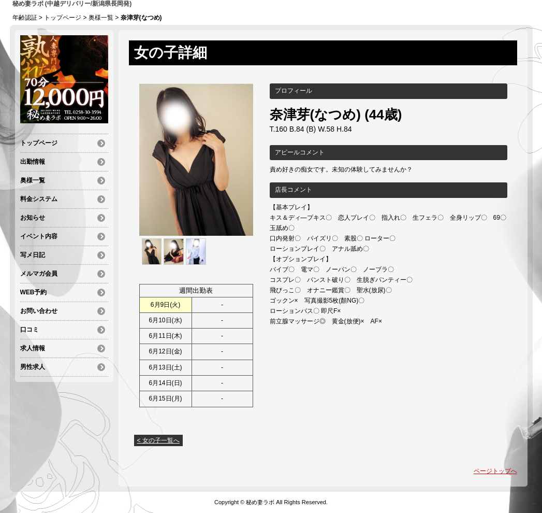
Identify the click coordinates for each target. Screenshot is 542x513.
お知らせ (32, 217)
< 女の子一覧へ (158, 440)
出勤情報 (32, 161)
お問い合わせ (38, 311)
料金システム (38, 199)
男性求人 (32, 366)
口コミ (29, 329)
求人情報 (32, 348)
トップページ (62, 17)
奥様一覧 (101, 17)
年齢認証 (24, 17)
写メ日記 (32, 255)
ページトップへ (495, 471)
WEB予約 (33, 292)
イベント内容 (38, 236)
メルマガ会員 (38, 273)
